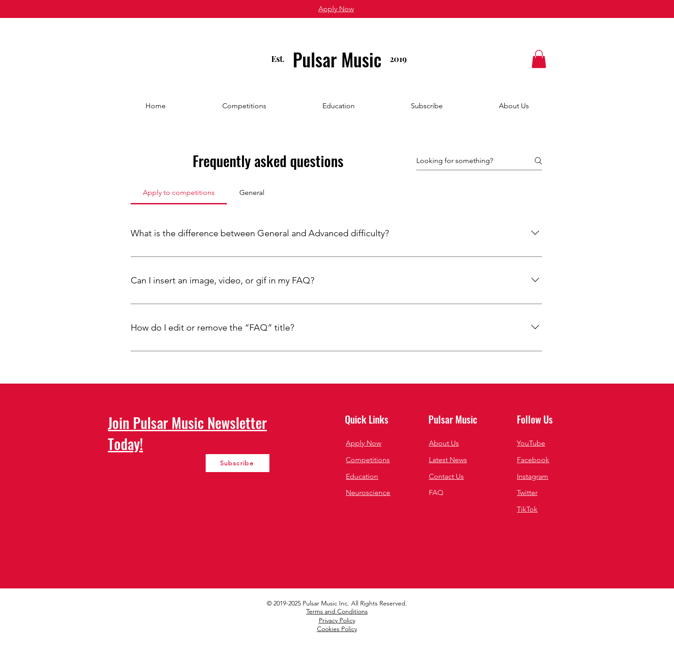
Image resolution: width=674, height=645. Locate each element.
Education (362, 476)
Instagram (532, 476)
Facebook (533, 459)
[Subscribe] (237, 463)
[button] (538, 59)
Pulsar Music (337, 59)
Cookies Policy (337, 629)
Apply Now (363, 443)
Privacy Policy (337, 620)
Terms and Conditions (337, 611)
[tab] (179, 192)
